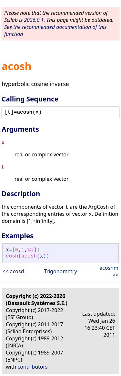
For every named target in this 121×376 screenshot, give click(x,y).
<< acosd (13, 271)
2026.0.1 (34, 19)
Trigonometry (60, 271)
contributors (33, 366)
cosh (12, 256)
